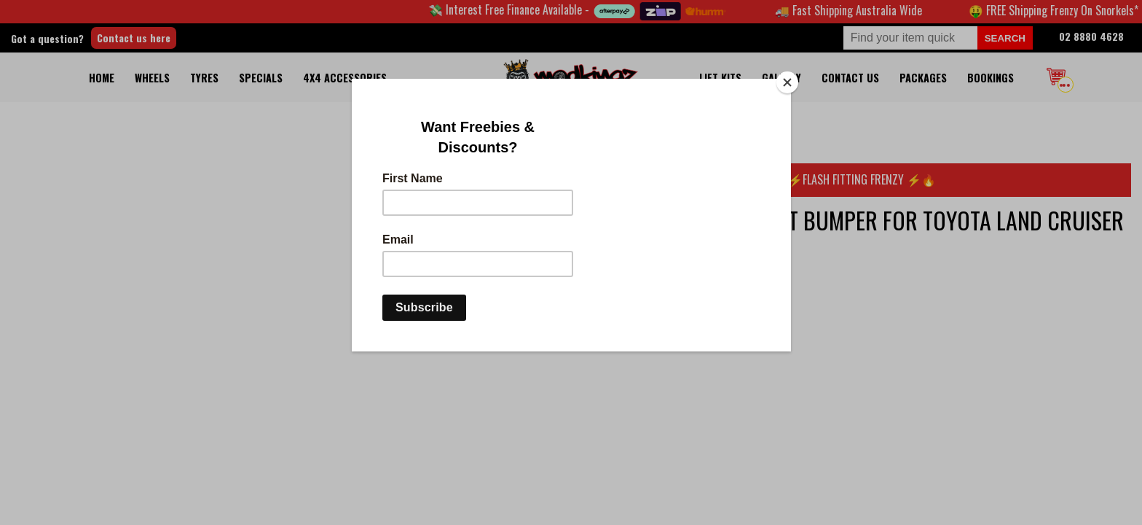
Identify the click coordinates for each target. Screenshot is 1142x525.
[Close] (787, 82)
